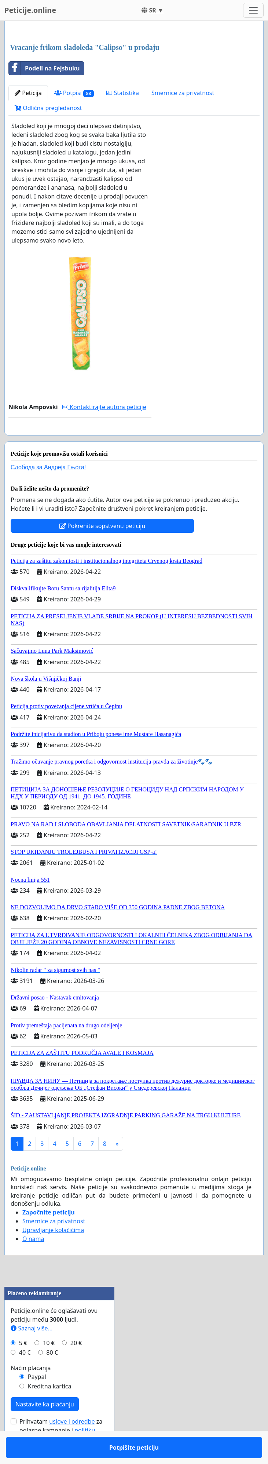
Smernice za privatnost (182, 93)
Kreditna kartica (49, 1407)
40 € (25, 1374)
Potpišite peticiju (79, 440)
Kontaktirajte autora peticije (104, 407)
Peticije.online (30, 10)
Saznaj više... (31, 1349)
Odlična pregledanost (48, 108)
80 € (52, 1374)
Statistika (122, 93)
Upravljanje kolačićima (53, 1251)
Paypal (37, 1398)
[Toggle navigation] (253, 10)
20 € (76, 1364)
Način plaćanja (31, 1389)
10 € (49, 1364)
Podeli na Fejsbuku (44, 68)
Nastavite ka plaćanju (44, 1425)
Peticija (28, 93)
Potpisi (74, 93)
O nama (33, 1260)
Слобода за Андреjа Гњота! (48, 488)
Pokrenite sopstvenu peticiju (102, 547)
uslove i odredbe (72, 1443)
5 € (23, 1364)
